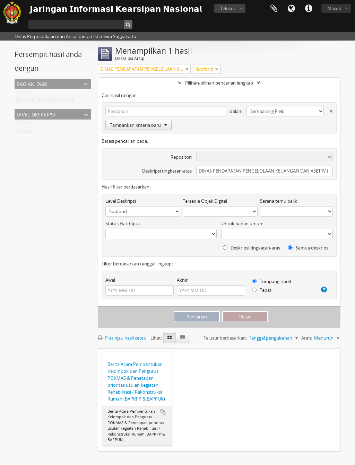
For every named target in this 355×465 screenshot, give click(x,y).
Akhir (182, 280)
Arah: (306, 338)
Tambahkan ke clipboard (162, 412)
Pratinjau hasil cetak (122, 338)
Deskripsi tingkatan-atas (167, 171)
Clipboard (274, 8)
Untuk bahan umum (242, 223)
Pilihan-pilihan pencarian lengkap (219, 83)
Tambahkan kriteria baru (138, 125)
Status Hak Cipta (122, 223)
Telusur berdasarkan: (225, 338)
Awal (110, 280)
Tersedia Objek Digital (205, 201)
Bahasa (291, 8)
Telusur (227, 8)
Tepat (261, 290)
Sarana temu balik (278, 201)
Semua (23, 93)
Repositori (181, 157)
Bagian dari (32, 83)
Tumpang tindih (272, 281)
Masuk (334, 8)
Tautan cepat (308, 8)
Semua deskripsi (308, 248)
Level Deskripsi (36, 114)
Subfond (25, 132)
